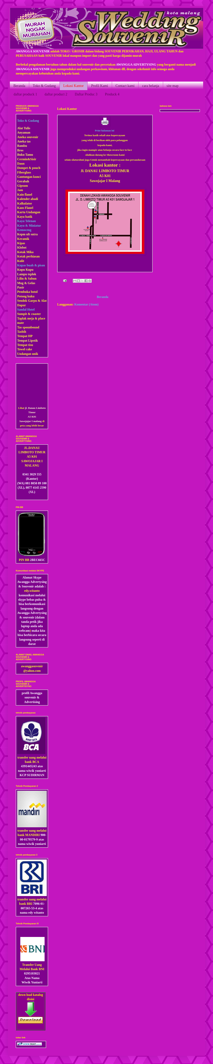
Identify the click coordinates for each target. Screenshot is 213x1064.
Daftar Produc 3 (86, 94)
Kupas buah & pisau (31, 265)
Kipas (21, 243)
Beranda (19, 86)
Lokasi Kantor (73, 86)
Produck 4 (112, 94)
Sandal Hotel (26, 309)
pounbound (31, 327)
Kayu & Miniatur (29, 225)
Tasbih (21, 331)
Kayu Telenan (26, 221)
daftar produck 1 (25, 94)
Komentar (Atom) (86, 304)
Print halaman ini (104, 130)
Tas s (20, 327)
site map (173, 86)
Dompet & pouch (28, 168)
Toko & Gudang (44, 86)
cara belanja (150, 86)
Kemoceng (24, 230)
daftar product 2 (56, 94)
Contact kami (125, 86)
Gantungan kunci (29, 176)
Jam (20, 190)
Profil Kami (99, 86)
